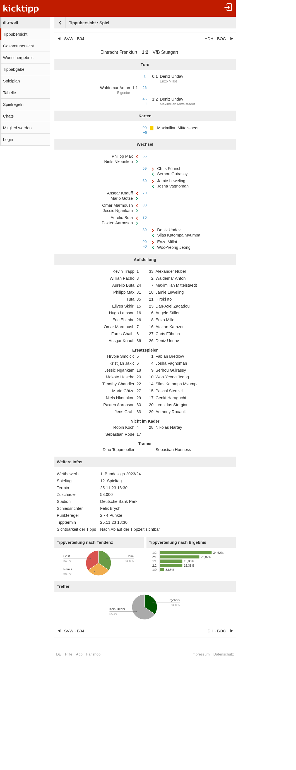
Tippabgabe (14, 69)
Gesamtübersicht (18, 46)
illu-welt (10, 22)
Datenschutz (223, 654)
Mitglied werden (17, 128)
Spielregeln (13, 104)
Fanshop (93, 654)
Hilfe (68, 654)
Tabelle (9, 93)
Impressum (200, 654)
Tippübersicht (15, 34)
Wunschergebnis (18, 57)
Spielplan (11, 81)
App (79, 654)
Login (8, 139)
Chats (8, 116)
